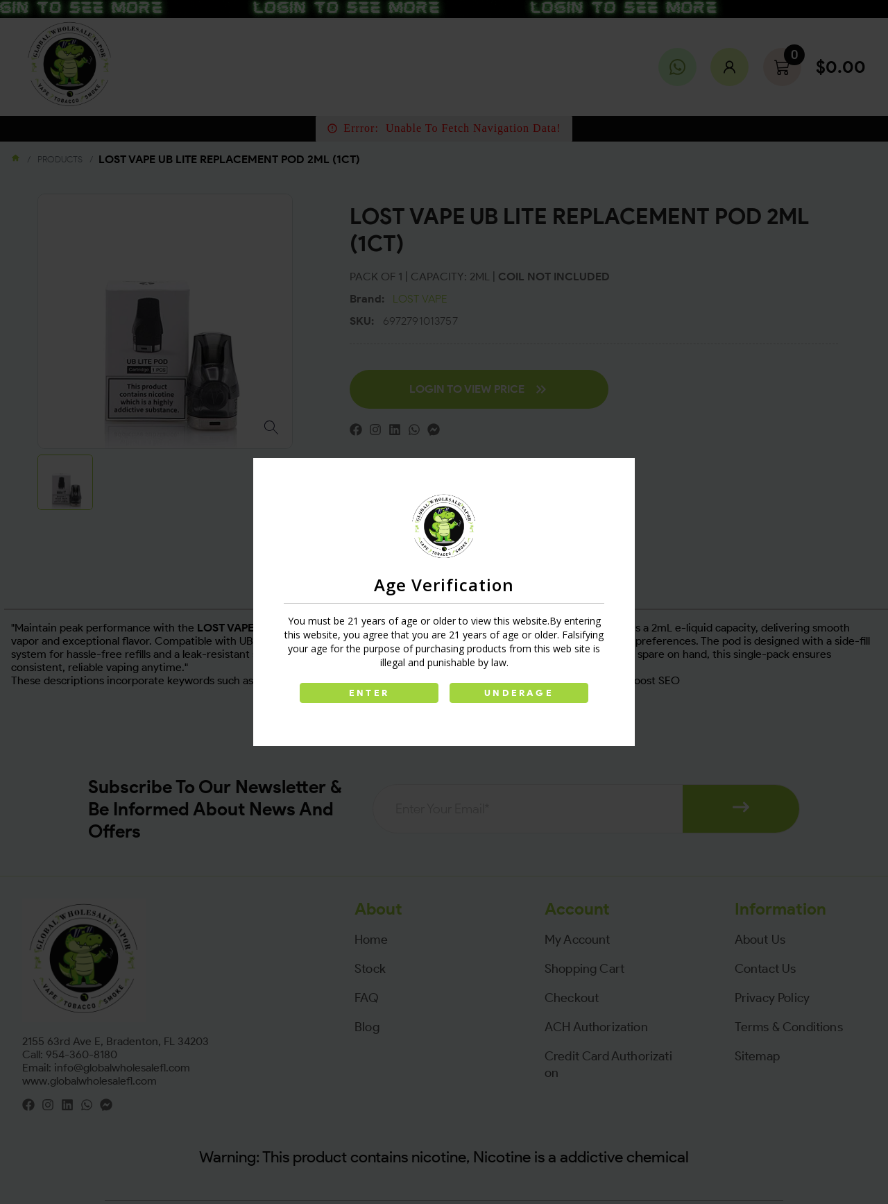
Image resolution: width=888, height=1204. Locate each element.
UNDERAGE (519, 693)
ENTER (369, 693)
